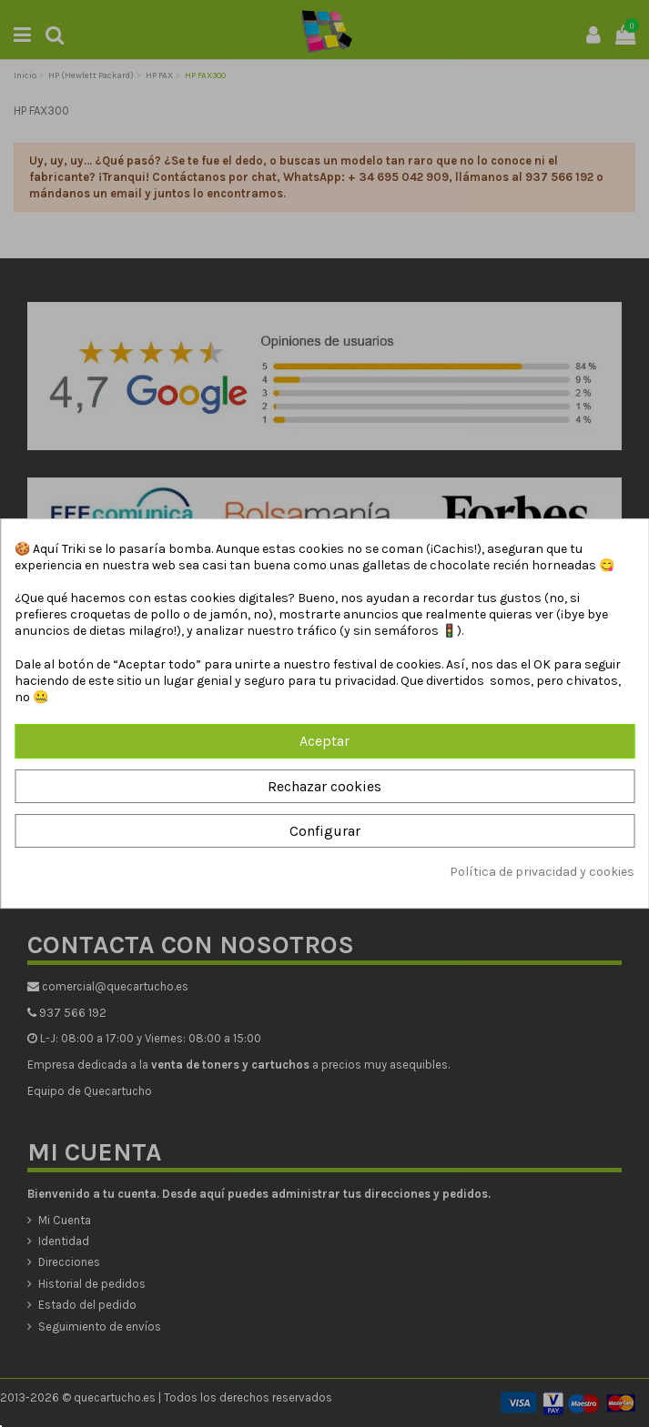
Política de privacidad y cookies (542, 871)
